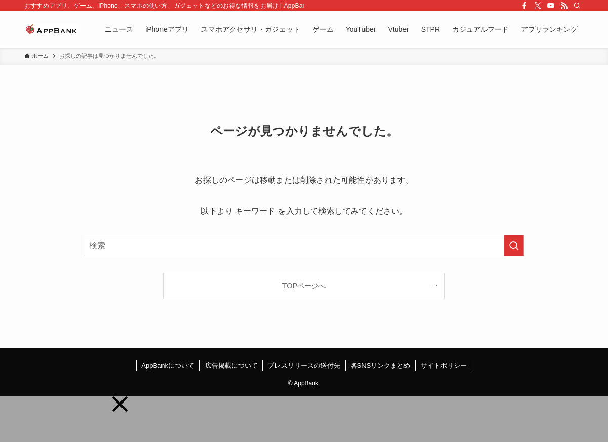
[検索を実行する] (514, 245)
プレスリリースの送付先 (304, 365)
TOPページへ (304, 286)
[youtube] (550, 5)
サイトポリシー (444, 365)
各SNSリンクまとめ (381, 365)
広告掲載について (231, 365)
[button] (120, 404)
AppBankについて (167, 365)
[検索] (577, 5)
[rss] (564, 5)
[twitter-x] (537, 5)
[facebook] (524, 5)
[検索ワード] (304, 245)
